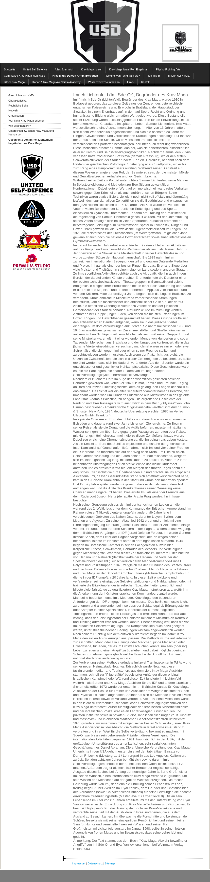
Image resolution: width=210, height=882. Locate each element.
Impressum (78, 863)
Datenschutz (95, 863)
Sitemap (110, 863)
